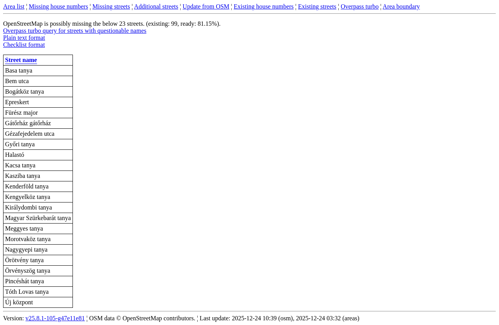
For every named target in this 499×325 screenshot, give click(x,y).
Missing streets (111, 6)
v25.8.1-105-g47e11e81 (55, 318)
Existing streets (317, 6)
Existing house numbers (264, 6)
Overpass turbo (360, 6)
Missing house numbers (58, 6)
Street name (21, 60)
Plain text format (24, 37)
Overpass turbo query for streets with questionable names (74, 30)
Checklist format (24, 44)
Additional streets (156, 6)
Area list (14, 6)
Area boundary (401, 6)
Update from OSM (205, 6)
